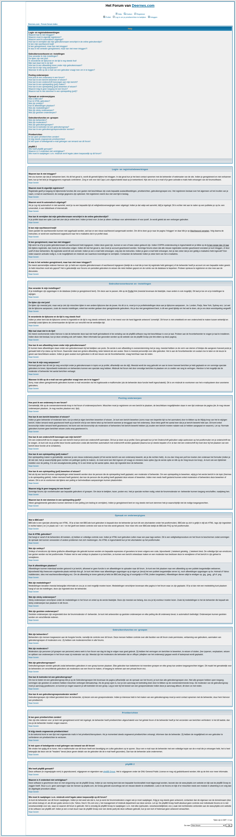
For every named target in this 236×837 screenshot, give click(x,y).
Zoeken (128, 14)
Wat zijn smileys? (36, 103)
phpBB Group (109, 771)
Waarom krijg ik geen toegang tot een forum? (48, 89)
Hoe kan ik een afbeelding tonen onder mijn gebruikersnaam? (55, 65)
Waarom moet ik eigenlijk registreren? (45, 37)
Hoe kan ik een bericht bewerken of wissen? (48, 80)
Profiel (107, 17)
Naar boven (34, 183)
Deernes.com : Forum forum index (43, 24)
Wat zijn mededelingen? (39, 108)
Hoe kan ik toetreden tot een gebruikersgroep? (49, 127)
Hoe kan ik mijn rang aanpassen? (43, 68)
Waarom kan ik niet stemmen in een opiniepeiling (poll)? (53, 91)
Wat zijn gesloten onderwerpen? (43, 112)
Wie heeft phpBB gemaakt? (40, 149)
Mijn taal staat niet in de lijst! (41, 63)
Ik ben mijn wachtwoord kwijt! (41, 44)
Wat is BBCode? (36, 99)
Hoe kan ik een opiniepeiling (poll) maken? (47, 84)
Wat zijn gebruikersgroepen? (41, 125)
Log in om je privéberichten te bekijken (129, 17)
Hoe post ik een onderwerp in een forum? (47, 77)
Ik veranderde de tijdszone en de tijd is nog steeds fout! (53, 61)
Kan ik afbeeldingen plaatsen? (42, 106)
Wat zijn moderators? (38, 122)
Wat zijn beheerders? (38, 120)
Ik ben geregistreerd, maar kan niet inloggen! (48, 46)
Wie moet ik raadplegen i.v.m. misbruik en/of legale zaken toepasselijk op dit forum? (65, 153)
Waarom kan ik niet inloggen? (41, 35)
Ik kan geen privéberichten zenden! (44, 137)
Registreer (139, 14)
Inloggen (152, 17)
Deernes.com (143, 5)
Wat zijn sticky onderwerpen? (41, 110)
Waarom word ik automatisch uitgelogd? (46, 39)
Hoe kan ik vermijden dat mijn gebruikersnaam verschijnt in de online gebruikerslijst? (65, 42)
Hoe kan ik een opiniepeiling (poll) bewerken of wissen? (53, 87)
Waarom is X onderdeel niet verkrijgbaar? (47, 151)
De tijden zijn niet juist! (38, 58)
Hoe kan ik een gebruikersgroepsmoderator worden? (51, 129)
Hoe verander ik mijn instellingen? (43, 56)
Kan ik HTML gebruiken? (39, 101)
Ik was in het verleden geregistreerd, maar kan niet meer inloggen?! (58, 49)
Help (119, 14)
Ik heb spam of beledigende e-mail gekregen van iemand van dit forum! (59, 141)
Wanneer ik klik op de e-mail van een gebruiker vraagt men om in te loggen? (62, 70)
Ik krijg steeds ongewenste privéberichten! (47, 139)
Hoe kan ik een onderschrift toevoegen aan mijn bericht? (53, 82)
